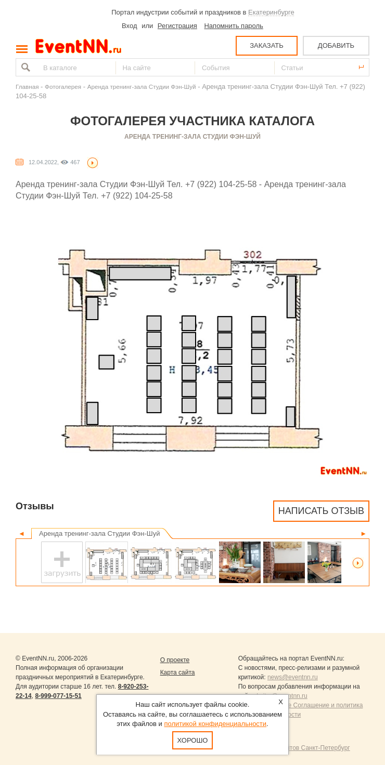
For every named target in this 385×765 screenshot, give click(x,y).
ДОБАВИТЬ (336, 45)
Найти (24, 67)
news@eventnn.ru (292, 677)
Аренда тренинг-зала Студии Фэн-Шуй (141, 86)
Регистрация (177, 26)
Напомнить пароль (233, 26)
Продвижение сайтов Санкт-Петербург (294, 747)
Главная (27, 86)
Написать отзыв (321, 511)
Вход (129, 26)
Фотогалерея (63, 86)
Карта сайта (177, 672)
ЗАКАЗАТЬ (267, 45)
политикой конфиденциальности (215, 724)
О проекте (175, 660)
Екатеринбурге (271, 12)
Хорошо (192, 740)
